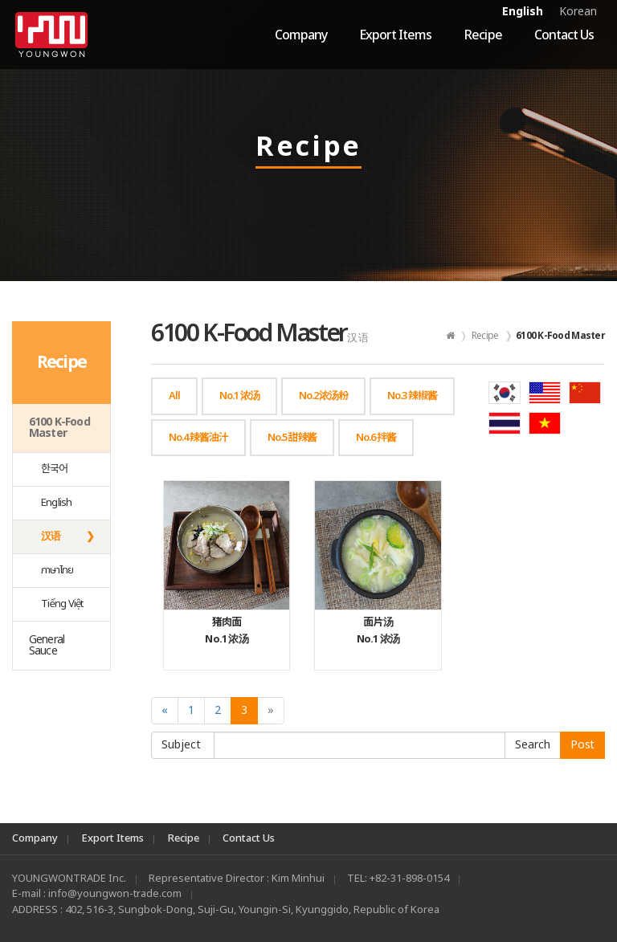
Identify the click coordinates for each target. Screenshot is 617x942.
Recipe (482, 35)
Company (301, 35)
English (522, 11)
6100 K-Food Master (59, 428)
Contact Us (564, 35)
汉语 (50, 536)
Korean (578, 11)
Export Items (395, 35)
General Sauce (46, 645)
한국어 (54, 469)
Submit (533, 745)
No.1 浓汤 (226, 630)
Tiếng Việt (62, 604)
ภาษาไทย (57, 570)
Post (582, 744)
